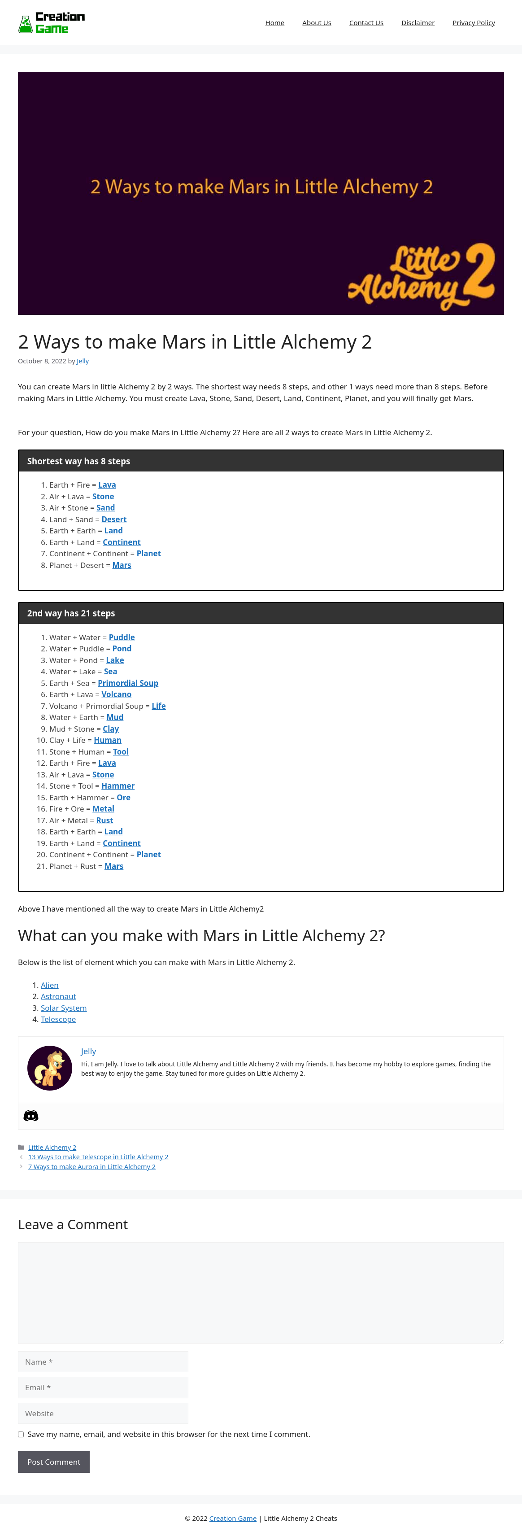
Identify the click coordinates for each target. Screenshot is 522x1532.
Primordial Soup (128, 683)
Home (275, 22)
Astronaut (58, 996)
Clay (111, 729)
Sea (110, 671)
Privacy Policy (473, 22)
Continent (122, 542)
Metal (103, 808)
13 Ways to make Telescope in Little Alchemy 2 (98, 1156)
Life (158, 706)
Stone (103, 496)
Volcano (116, 694)
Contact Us (366, 22)
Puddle (122, 637)
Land (113, 530)
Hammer (118, 786)
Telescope (58, 1019)
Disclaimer (418, 22)
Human (108, 740)
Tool (121, 751)
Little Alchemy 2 (52, 1147)
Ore (123, 797)
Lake (115, 660)
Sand (105, 507)
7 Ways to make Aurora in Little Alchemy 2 (92, 1166)
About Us (316, 22)
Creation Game (233, 1518)
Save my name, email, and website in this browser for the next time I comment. (169, 1434)
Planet (149, 553)
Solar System (64, 1008)
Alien (50, 985)
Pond (122, 648)
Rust (104, 820)
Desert (113, 519)
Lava (107, 485)
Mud (115, 717)
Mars (121, 565)
